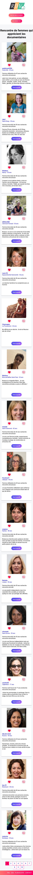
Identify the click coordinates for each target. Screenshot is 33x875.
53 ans (21, 377)
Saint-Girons (6, 633)
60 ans (12, 787)
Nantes (4, 531)
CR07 (4, 119)
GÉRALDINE (6, 222)
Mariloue (5, 375)
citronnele (5, 631)
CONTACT (28, 873)
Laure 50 (5, 273)
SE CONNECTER (16, 21)
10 (22, 867)
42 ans (15, 428)
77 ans (12, 684)
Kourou (4, 736)
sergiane (5, 529)
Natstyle (4, 580)
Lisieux (4, 582)
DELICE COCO (6, 734)
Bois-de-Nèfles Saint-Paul (10, 377)
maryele (4, 427)
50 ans (9, 172)
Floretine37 (5, 478)
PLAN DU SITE (19, 873)
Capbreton (5, 684)
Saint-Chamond (7, 428)
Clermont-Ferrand (7, 224)
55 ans (13, 633)
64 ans (14, 326)
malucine (5, 836)
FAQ (8, 873)
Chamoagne (6, 324)
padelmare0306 (7, 68)
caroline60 (5, 683)
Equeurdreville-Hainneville (10, 275)
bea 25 (4, 785)
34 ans (10, 736)
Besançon (5, 787)
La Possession (6, 326)
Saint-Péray (5, 121)
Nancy (4, 172)
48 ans (10, 531)
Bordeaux (5, 838)
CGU (12, 873)
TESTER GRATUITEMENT (16, 15)
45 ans (10, 480)
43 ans (11, 70)
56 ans (16, 224)
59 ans (12, 121)
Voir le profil (16, 87)
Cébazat (4, 480)
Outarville (5, 70)
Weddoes (5, 171)
